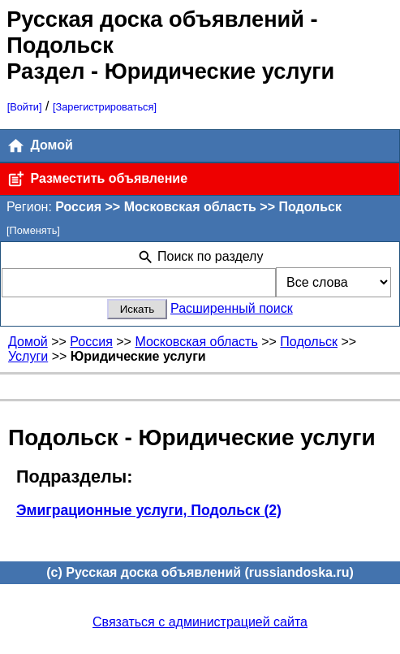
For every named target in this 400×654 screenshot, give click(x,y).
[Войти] (24, 107)
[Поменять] (33, 230)
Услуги (28, 356)
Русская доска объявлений (155, 19)
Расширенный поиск (231, 308)
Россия (91, 342)
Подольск (309, 342)
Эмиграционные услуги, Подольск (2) (149, 510)
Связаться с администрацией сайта (200, 622)
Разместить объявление (96, 179)
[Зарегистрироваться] (105, 107)
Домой (39, 145)
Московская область (196, 342)
